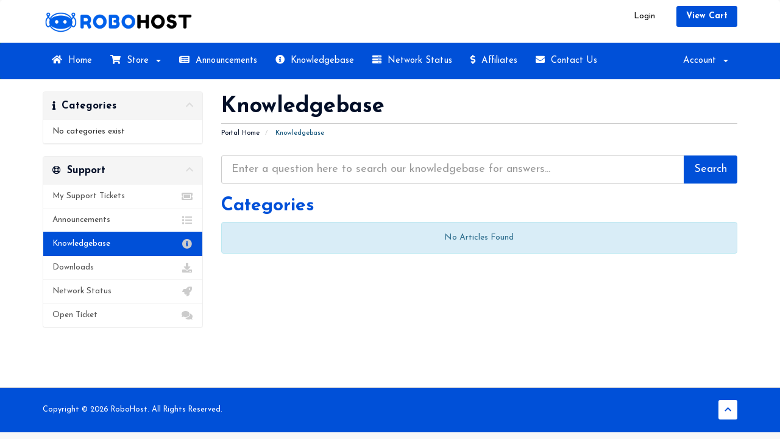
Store (135, 60)
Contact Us (566, 60)
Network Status (412, 60)
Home (72, 60)
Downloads (122, 267)
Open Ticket (122, 315)
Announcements (218, 60)
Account (705, 60)
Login (644, 16)
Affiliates (493, 60)
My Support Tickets (122, 196)
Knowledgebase (314, 60)
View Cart (707, 16)
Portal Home (240, 133)
